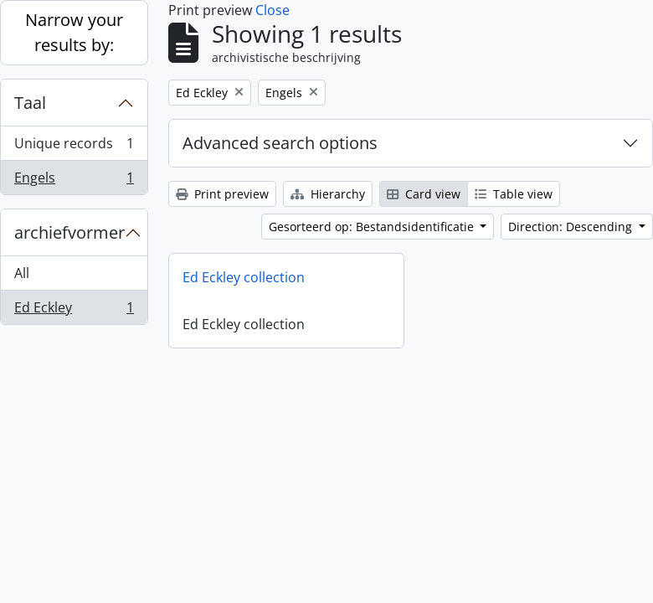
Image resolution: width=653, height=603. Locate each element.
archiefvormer (69, 232)
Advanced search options (280, 142)
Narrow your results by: (74, 32)
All (21, 273)
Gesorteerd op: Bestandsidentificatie (373, 226)
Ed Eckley (73, 310)
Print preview (222, 194)
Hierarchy (328, 194)
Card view (423, 194)
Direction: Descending (571, 226)
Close (272, 10)
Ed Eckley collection (244, 277)
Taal (30, 102)
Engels (73, 181)
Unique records (73, 147)
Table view (514, 194)
